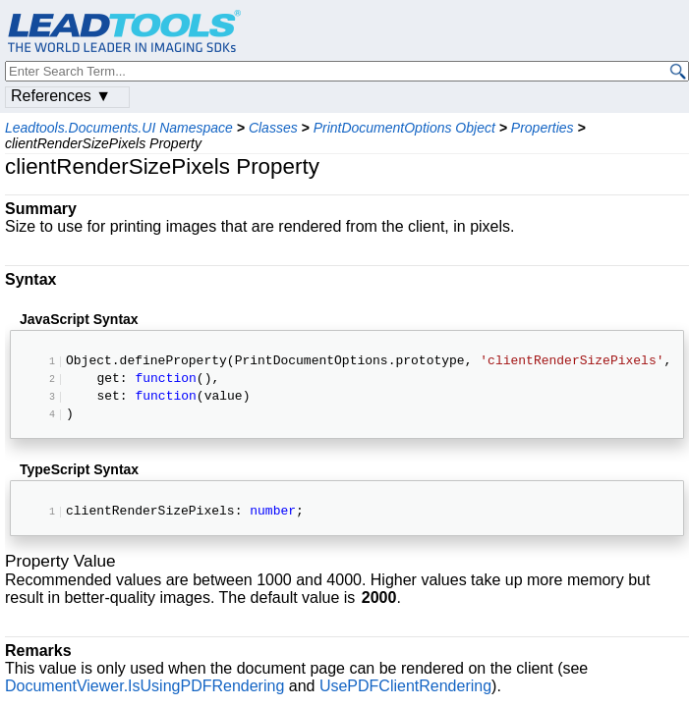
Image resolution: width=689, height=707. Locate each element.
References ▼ (61, 95)
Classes (273, 128)
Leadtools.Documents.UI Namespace (119, 128)
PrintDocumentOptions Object (404, 128)
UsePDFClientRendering (405, 690)
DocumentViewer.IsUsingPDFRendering (144, 690)
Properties (542, 128)
